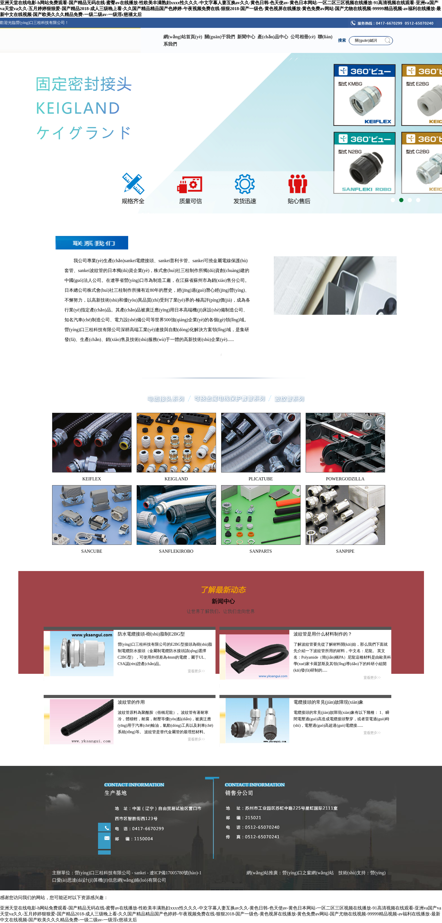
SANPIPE (345, 551)
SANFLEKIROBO (176, 551)
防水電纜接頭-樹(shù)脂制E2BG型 (151, 634)
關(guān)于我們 (220, 36)
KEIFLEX (91, 478)
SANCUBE (91, 551)
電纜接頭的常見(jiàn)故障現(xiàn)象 (329, 702)
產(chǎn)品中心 (272, 36)
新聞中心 (246, 36)
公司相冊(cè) (303, 36)
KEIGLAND (176, 478)
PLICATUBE (260, 478)
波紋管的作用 (131, 702)
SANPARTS (261, 551)
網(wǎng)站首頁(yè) (182, 36)
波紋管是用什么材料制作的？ (323, 634)
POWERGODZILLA (345, 478)
